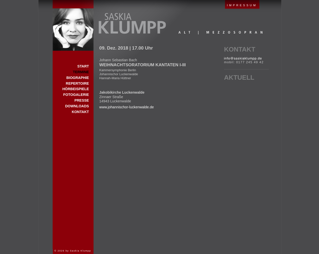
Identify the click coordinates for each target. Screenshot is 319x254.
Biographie (77, 78)
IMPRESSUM (242, 5)
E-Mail (243, 58)
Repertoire (77, 83)
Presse (81, 100)
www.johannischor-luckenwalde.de (126, 107)
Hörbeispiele (75, 89)
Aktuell (239, 77)
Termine (81, 72)
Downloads (77, 106)
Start (73, 25)
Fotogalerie (76, 95)
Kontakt (239, 49)
